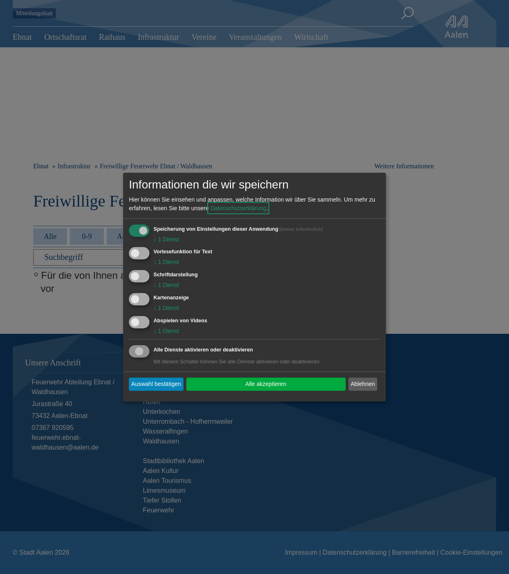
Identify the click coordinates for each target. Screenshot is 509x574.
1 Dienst (166, 239)
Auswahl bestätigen (156, 384)
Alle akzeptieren (266, 384)
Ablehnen (363, 384)
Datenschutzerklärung (238, 207)
